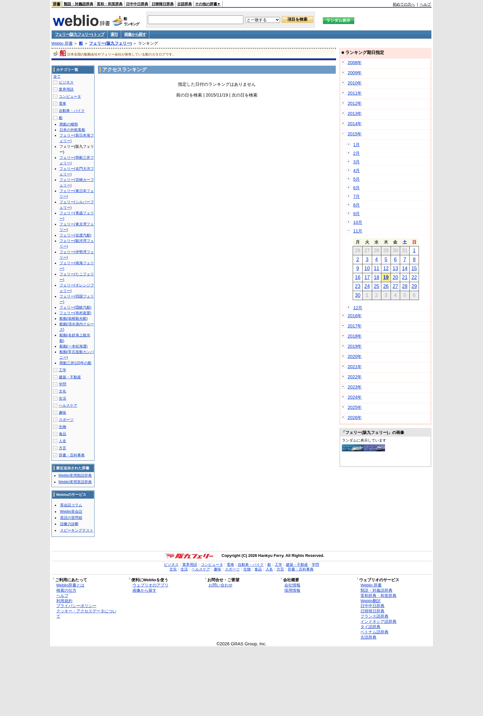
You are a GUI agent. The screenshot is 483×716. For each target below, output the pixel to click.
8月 (356, 205)
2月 (356, 153)
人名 (62, 441)
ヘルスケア (68, 405)
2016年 (354, 315)
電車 (62, 103)
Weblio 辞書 (62, 43)
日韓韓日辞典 (163, 4)
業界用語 (66, 89)
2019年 (354, 346)
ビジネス (66, 82)
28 (405, 286)
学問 (62, 384)
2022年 (354, 376)
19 (386, 277)
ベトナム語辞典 (374, 632)
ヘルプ (425, 4)
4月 (356, 170)
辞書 (56, 4)
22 (414, 277)
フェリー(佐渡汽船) (75, 235)
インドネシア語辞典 (378, 621)
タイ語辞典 (370, 626)
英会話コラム (71, 505)
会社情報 (292, 585)
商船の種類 (68, 124)
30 (357, 295)
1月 (356, 144)
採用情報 (292, 590)
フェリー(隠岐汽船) (75, 307)
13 (395, 268)
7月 (356, 196)
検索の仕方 (66, 590)
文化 (62, 391)
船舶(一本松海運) (73, 346)
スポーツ (66, 420)
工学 (62, 370)
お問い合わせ (221, 585)
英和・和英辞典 (110, 4)
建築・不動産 (70, 377)
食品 (62, 434)
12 (386, 268)
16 (357, 277)
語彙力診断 (69, 524)
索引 (114, 34)
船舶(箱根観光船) (73, 318)
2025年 (354, 407)
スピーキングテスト (76, 530)
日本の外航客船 (72, 130)
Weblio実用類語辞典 (75, 475)
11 (376, 268)
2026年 (354, 417)
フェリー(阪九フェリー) (110, 43)
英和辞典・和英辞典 (378, 595)
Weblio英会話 (71, 511)
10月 (357, 222)
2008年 (354, 62)
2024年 (354, 397)
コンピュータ (70, 96)
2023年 (354, 387)
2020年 (354, 356)
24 (367, 286)
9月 (356, 213)
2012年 (354, 103)
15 (414, 268)
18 (376, 277)
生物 (62, 427)
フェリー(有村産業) (75, 313)
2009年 (354, 72)
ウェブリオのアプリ (150, 585)
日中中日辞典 (137, 4)
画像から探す (135, 34)
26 (386, 286)
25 (376, 286)
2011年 (354, 93)
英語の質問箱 (71, 518)
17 (367, 277)
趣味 (62, 412)
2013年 (354, 113)
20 (395, 277)
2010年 (354, 82)
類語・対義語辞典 (78, 4)
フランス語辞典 (374, 616)
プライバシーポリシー (76, 605)
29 (414, 286)
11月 (357, 230)
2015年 (354, 133)
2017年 (354, 325)
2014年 (354, 123)
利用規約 (64, 601)
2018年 (354, 336)
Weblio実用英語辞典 (75, 482)
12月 (357, 307)
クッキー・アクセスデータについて (86, 614)
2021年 (354, 366)
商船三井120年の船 (75, 363)
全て (57, 76)
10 (367, 268)
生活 (62, 398)
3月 (356, 161)
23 (357, 286)
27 (395, 286)
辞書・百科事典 (72, 455)
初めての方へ (404, 4)
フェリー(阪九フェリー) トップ (79, 34)
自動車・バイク (72, 111)
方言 (62, 448)
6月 (356, 187)
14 (405, 268)
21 (405, 277)
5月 (356, 179)
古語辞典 (184, 4)
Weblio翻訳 (370, 601)
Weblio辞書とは (70, 585)
